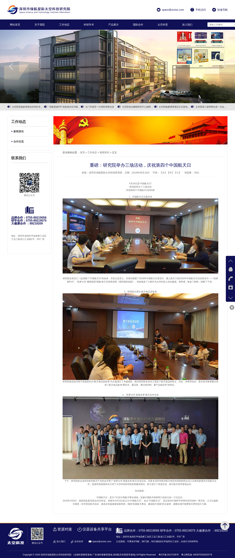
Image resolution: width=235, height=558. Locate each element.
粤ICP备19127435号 (169, 554)
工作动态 (64, 24)
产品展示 (113, 24)
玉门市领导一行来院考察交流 (99, 107)
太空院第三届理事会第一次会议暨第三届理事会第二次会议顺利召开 (212, 107)
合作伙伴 (78, 541)
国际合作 (138, 24)
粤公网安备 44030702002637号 (196, 554)
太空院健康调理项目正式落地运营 (175, 107)
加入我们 (187, 24)
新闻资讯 (18, 131)
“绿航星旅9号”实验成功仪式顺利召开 (65, 107)
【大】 (163, 172)
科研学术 (89, 24)
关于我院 (40, 24)
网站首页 (15, 24)
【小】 (177, 172)
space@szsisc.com (101, 541)
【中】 (170, 172)
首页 (82, 152)
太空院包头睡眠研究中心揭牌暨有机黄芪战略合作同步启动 (138, 107)
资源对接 (64, 529)
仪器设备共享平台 (97, 529)
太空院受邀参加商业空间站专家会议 (28, 107)
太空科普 (163, 24)
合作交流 (18, 141)
